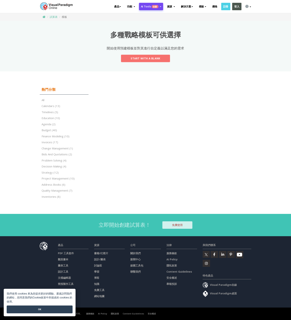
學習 (96, 271)
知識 (96, 284)
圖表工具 (63, 265)
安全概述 (171, 277)
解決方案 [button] (187, 6)
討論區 (98, 265)
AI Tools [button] (151, 6)
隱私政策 (171, 265)
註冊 (225, 6)
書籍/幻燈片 (101, 253)
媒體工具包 (136, 265)
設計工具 (63, 271)
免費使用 (179, 225)
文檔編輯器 (64, 277)
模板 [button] (202, 6)
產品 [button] (117, 6)
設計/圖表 (100, 259)
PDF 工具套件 (66, 253)
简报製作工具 (65, 284)
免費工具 (99, 290)
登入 (236, 6)
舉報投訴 (171, 284)
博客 (96, 277)
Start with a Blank (145, 59)
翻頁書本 (63, 259)
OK (39, 309)
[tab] (64, 89)
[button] (131, 6)
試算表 (54, 17)
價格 (214, 6)
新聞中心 (135, 259)
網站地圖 (99, 296)
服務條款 (171, 253)
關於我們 (135, 253)
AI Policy (172, 259)
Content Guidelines (179, 271)
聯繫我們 (135, 271)
